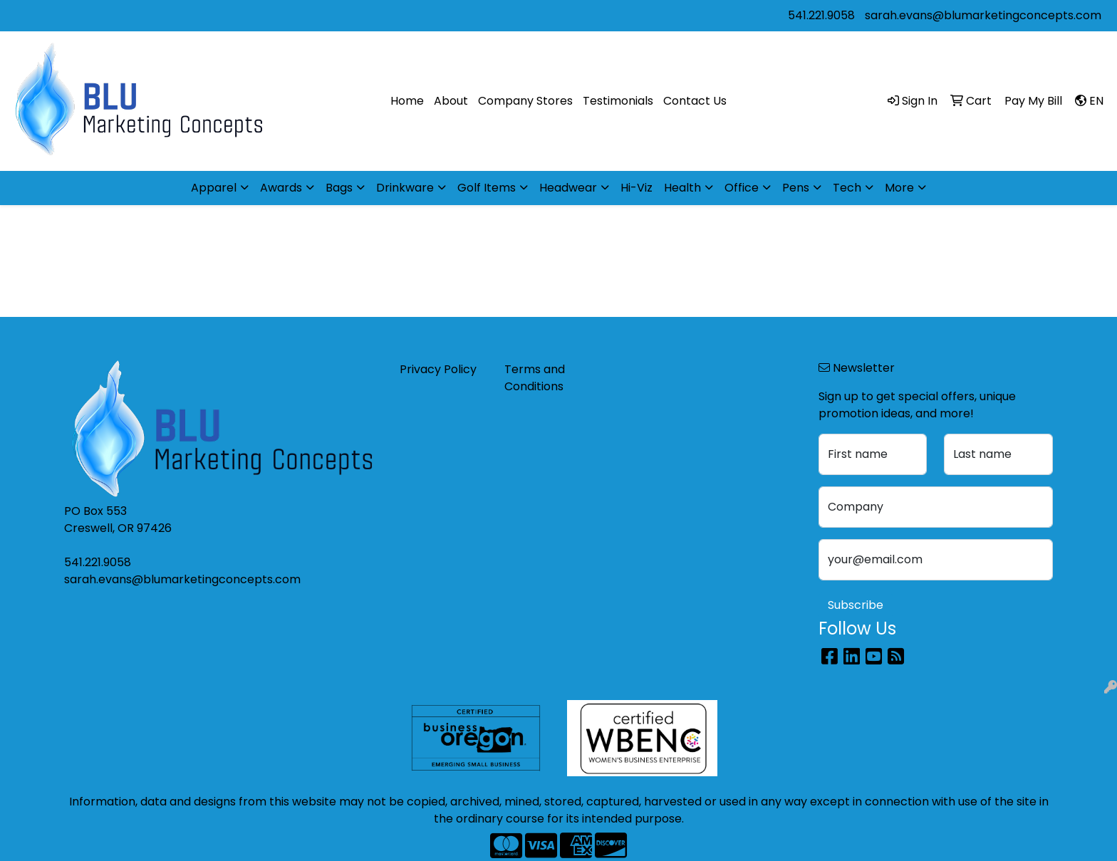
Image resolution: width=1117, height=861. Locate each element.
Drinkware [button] (405, 187)
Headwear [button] (568, 187)
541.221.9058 (821, 15)
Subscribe (855, 605)
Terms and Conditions (534, 378)
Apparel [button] (214, 187)
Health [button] (682, 187)
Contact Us (695, 101)
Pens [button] (795, 187)
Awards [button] (281, 187)
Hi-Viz (636, 187)
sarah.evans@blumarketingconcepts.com (983, 15)
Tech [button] (847, 187)
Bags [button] (339, 187)
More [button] (899, 187)
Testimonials (618, 101)
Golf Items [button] (486, 187)
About (451, 101)
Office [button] (741, 187)
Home (407, 101)
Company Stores (525, 101)
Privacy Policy (438, 369)
